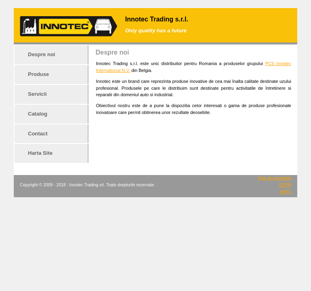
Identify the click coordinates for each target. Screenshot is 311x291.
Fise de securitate (274, 178)
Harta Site (40, 153)
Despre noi (41, 54)
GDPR (285, 185)
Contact (37, 134)
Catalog (37, 114)
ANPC (285, 192)
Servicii (37, 94)
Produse (38, 74)
